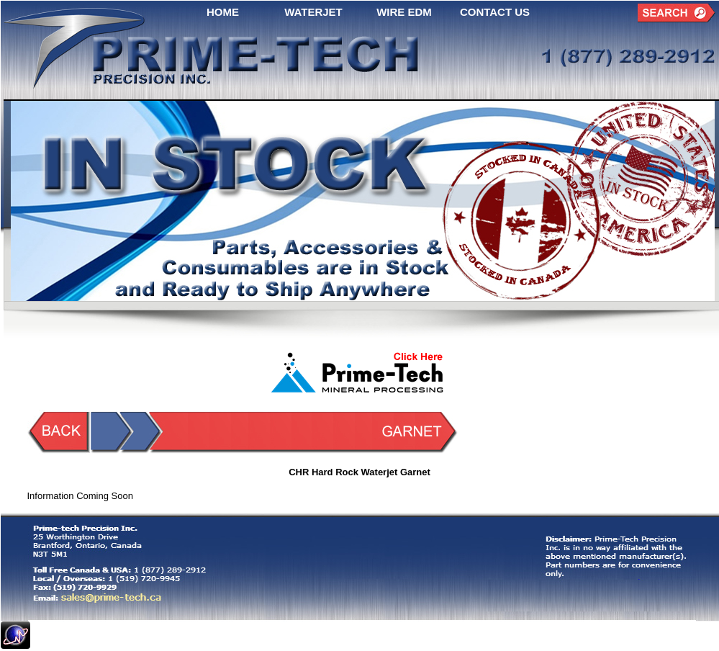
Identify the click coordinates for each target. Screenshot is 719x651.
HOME (223, 12)
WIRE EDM (404, 12)
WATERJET (313, 12)
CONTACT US (495, 12)
